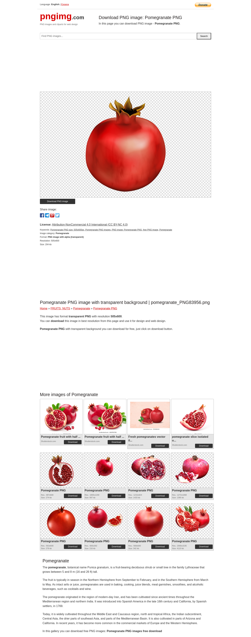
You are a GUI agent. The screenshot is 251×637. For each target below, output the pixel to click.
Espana (65, 4)
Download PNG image (57, 201)
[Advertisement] (125, 67)
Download (72, 442)
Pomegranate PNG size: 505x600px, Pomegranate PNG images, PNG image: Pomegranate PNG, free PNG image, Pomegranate (111, 230)
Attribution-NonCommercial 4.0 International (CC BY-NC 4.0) (90, 224)
